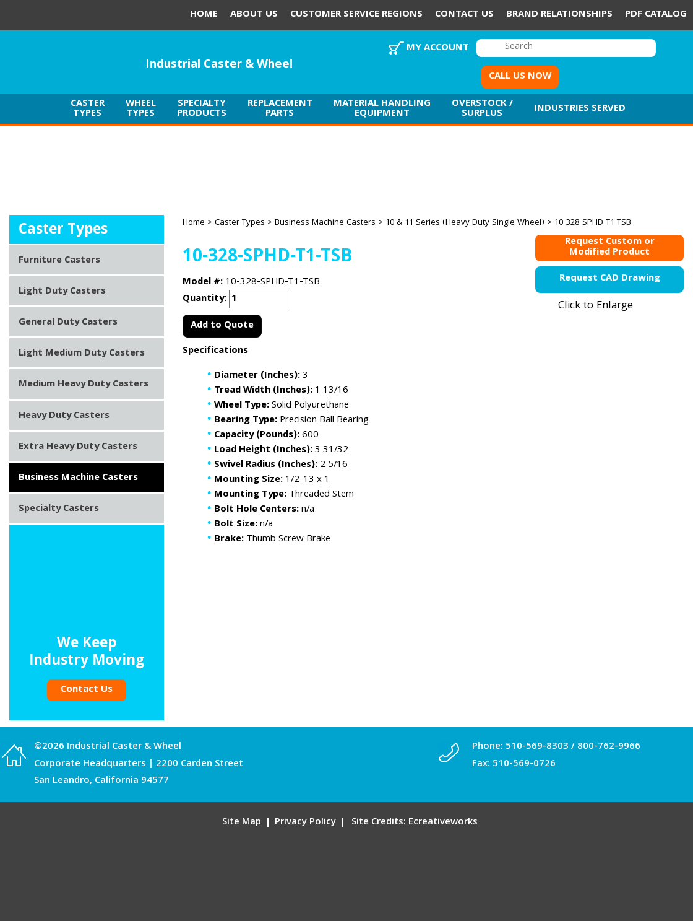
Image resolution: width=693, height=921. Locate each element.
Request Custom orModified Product (610, 248)
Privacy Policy (305, 822)
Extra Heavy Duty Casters (78, 447)
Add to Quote (222, 326)
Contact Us (464, 15)
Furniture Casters (59, 261)
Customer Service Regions (356, 15)
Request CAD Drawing (609, 279)
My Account (438, 48)
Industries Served (580, 109)
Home (204, 15)
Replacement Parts (280, 109)
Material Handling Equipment (382, 109)
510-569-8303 (537, 747)
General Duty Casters (68, 323)
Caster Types (88, 109)
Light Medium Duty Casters (82, 354)
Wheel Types (141, 109)
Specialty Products (201, 109)
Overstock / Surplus (482, 109)
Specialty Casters (59, 509)
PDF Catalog (656, 15)
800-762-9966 (608, 747)
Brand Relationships (559, 15)
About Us (254, 15)
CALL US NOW (520, 77)
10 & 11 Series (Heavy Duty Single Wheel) (464, 223)
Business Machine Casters (325, 223)
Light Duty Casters (62, 292)
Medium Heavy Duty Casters (83, 385)
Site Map (241, 822)
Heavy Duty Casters (64, 416)
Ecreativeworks (443, 822)
